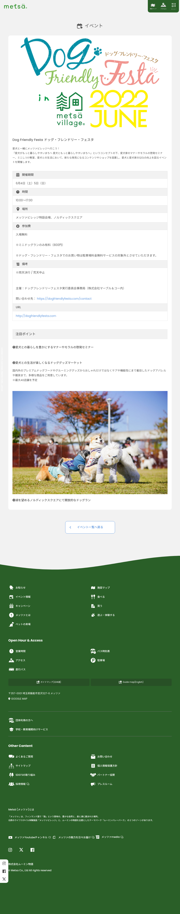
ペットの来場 (19, 624)
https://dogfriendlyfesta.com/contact (64, 299)
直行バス (17, 669)
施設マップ (100, 587)
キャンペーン (19, 606)
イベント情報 (19, 596)
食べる (97, 596)
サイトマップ (19, 765)
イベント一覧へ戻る (90, 527)
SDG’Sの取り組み (21, 774)
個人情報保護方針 (103, 765)
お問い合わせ (101, 756)
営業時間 (17, 651)
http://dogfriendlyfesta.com (36, 316)
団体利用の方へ (20, 720)
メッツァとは (19, 615)
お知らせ (17, 587)
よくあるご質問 (20, 756)
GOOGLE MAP (17, 698)
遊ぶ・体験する (102, 615)
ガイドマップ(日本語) (49, 682)
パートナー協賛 (102, 774)
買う (96, 606)
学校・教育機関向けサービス (28, 729)
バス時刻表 (100, 651)
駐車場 (97, 660)
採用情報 (18, 784)
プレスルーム (101, 784)
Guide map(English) (131, 682)
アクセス (16, 660)
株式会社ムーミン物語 (20, 864)
